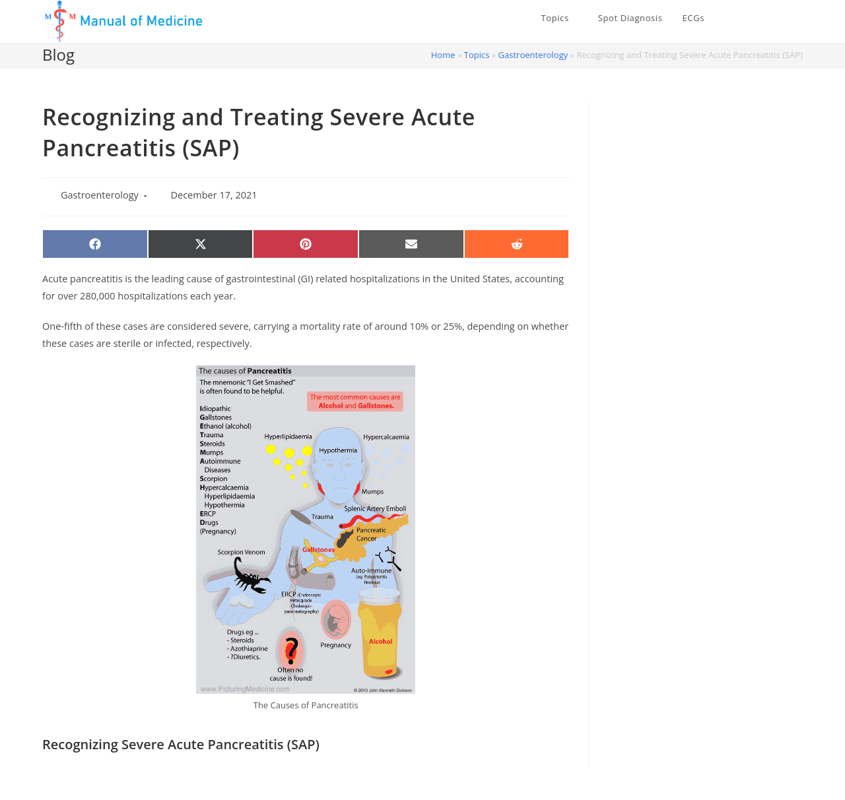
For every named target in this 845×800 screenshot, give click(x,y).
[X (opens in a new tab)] (758, 18)
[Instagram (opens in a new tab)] (798, 18)
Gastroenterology (533, 55)
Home (443, 55)
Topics (477, 55)
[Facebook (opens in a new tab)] (778, 18)
